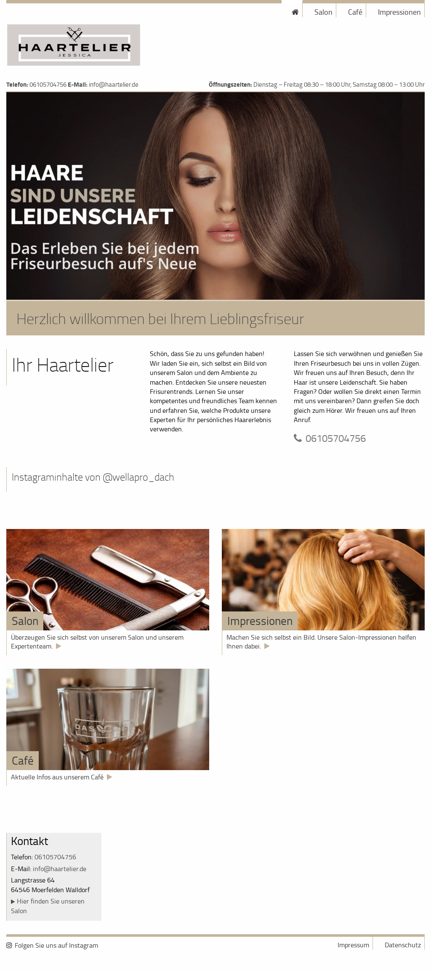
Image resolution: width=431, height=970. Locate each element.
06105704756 (48, 84)
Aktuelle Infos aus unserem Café (57, 776)
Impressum (353, 944)
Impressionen (399, 12)
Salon (323, 12)
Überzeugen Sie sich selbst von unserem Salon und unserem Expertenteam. (97, 641)
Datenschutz (403, 944)
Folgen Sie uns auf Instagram (56, 945)
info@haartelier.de (113, 84)
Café (355, 12)
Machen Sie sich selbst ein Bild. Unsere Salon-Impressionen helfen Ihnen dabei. (321, 641)
